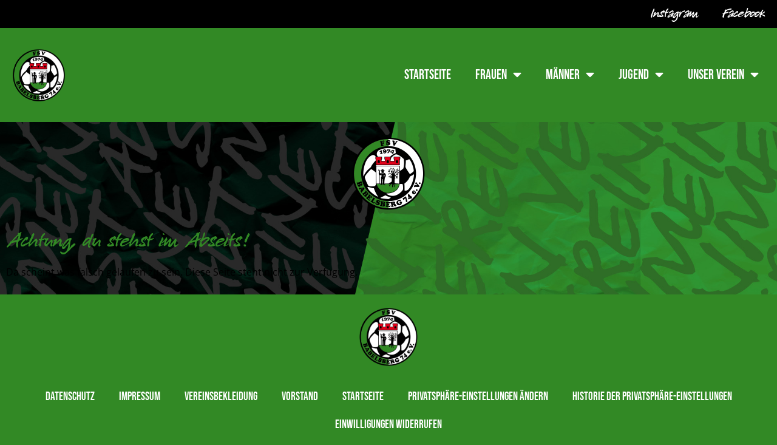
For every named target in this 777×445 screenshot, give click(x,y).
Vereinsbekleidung (221, 397)
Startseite (427, 75)
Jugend (641, 74)
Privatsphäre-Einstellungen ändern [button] (478, 397)
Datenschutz (70, 397)
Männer (570, 74)
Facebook (743, 14)
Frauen (498, 74)
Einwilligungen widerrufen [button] (388, 425)
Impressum (139, 397)
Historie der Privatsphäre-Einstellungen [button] (652, 397)
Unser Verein (723, 74)
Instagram (674, 14)
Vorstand (300, 397)
